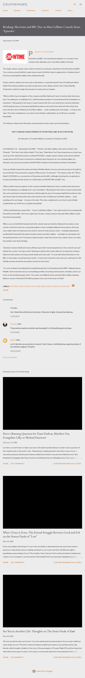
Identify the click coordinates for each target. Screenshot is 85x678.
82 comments (17, 657)
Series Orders (52, 286)
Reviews (17, 10)
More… (70, 10)
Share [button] (6, 290)
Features (45, 10)
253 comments (17, 464)
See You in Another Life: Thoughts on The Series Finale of (39, 631)
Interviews (31, 10)
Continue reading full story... (67, 464)
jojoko (13, 340)
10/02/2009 (15, 351)
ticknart (13, 324)
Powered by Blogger (42, 671)
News (43, 286)
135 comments (17, 562)
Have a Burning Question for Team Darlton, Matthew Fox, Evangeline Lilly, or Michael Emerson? (36, 435)
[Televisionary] (15, 4)
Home (5, 10)
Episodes (14, 286)
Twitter (58, 10)
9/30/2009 (14, 316)
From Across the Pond (29, 286)
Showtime (65, 286)
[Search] (74, 4)
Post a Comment (10, 357)
